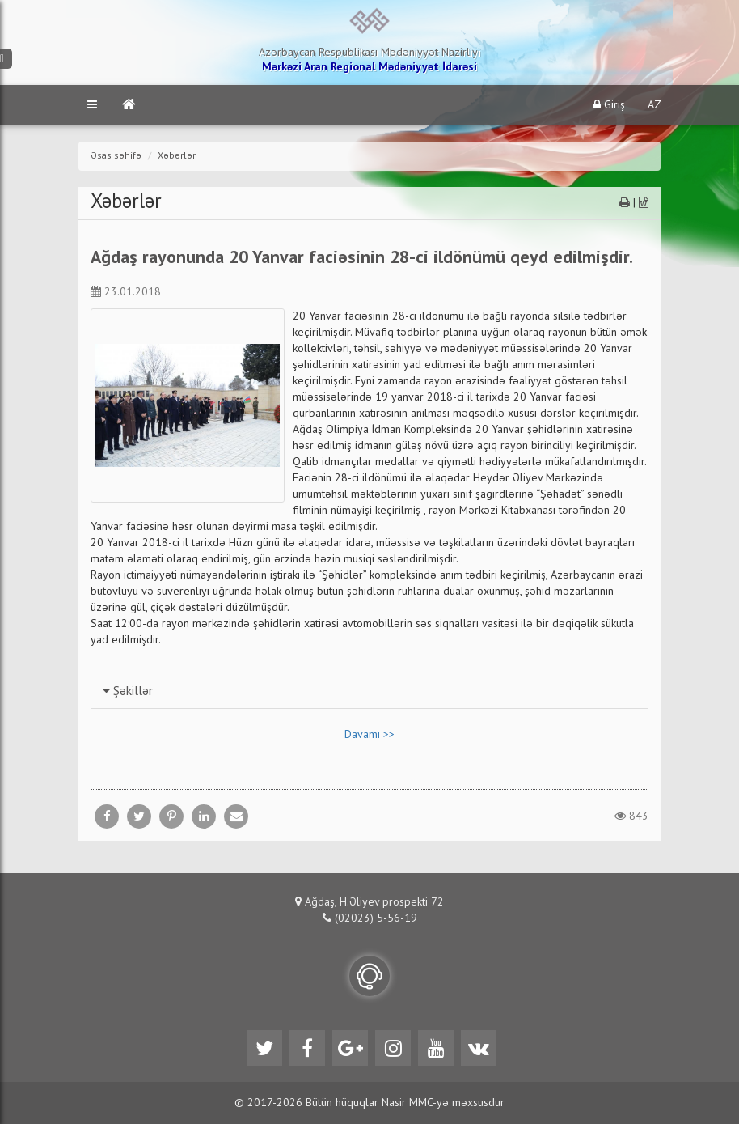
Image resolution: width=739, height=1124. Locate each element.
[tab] (369, 691)
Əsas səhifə (116, 156)
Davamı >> (369, 734)
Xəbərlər (177, 156)
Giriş (609, 105)
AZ (654, 105)
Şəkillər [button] (128, 691)
